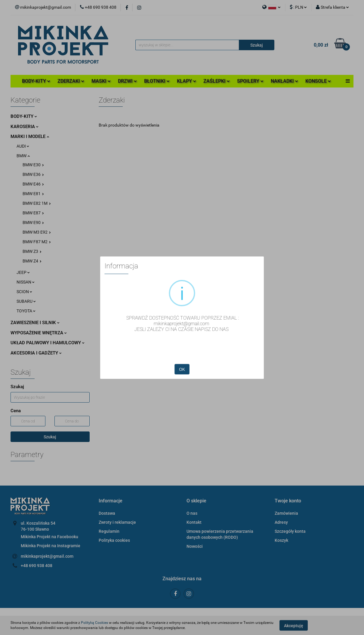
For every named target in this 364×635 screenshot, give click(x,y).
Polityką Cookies (94, 623)
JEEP (23, 272)
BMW (23, 155)
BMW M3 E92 (37, 232)
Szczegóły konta (290, 531)
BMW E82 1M (37, 203)
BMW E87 (33, 212)
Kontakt (194, 522)
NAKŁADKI (284, 81)
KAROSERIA (25, 126)
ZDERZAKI (70, 81)
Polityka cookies (114, 540)
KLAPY (186, 81)
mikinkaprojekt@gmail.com (47, 556)
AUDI (23, 146)
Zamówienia (286, 513)
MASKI (101, 81)
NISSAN (26, 282)
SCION (24, 291)
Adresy (281, 522)
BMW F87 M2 (37, 241)
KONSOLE (318, 81)
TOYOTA (26, 310)
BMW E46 (33, 184)
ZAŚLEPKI (216, 81)
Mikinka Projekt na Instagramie (50, 545)
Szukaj (50, 436)
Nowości (195, 546)
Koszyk (281, 540)
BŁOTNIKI (157, 81)
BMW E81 (33, 193)
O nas (192, 513)
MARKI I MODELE (30, 136)
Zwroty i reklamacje (117, 522)
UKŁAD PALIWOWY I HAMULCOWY (48, 342)
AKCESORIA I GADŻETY (36, 353)
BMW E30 (33, 164)
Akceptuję (293, 625)
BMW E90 (33, 222)
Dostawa (107, 513)
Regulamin (109, 531)
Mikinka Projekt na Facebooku (49, 536)
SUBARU (26, 301)
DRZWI (127, 81)
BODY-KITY (36, 81)
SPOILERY (250, 81)
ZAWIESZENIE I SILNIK (35, 322)
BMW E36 (33, 174)
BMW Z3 (32, 251)
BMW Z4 (32, 261)
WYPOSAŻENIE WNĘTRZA (39, 333)
